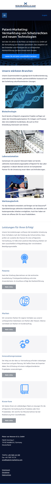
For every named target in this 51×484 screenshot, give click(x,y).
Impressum (6, 470)
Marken (5, 313)
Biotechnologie (9, 111)
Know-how (7, 401)
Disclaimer (5, 472)
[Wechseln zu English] (44, 15)
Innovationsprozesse (11, 356)
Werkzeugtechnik (10, 201)
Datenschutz (6, 475)
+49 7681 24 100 (14, 455)
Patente (5, 271)
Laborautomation (10, 156)
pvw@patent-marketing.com (12, 460)
